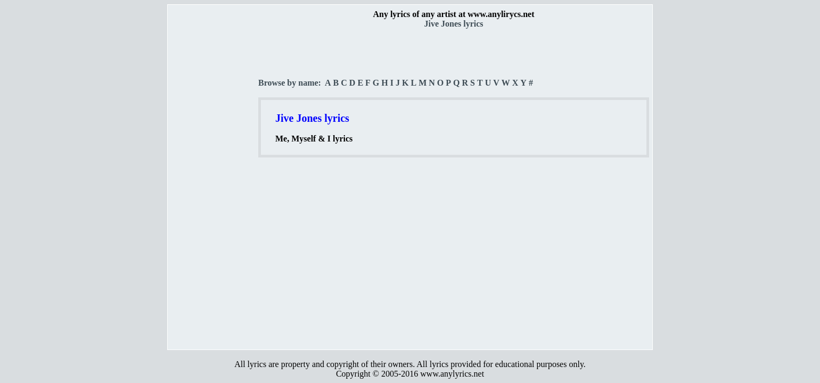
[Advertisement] (213, 186)
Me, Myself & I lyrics (313, 138)
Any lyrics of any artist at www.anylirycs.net (453, 14)
